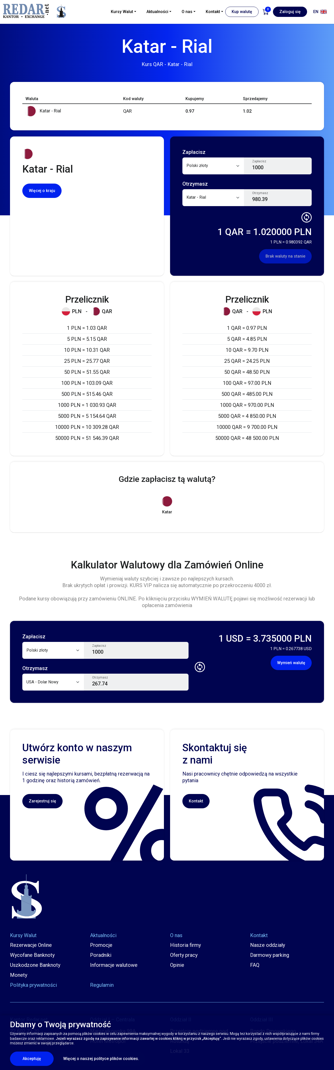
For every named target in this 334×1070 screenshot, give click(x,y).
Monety (18, 975)
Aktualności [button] (157, 11)
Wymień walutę (291, 662)
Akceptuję (38, 1058)
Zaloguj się (290, 11)
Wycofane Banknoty (32, 955)
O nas (176, 935)
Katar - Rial (43, 111)
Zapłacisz (259, 161)
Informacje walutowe (113, 965)
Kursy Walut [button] (122, 11)
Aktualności (103, 935)
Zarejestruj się (42, 801)
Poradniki (100, 955)
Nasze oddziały (267, 945)
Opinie (177, 965)
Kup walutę (242, 11)
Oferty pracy (184, 955)
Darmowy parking (269, 955)
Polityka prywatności (33, 985)
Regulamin (102, 985)
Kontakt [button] (213, 11)
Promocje (101, 945)
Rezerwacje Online (31, 945)
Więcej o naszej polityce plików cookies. (101, 1058)
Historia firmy (185, 945)
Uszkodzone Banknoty (35, 965)
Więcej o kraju (42, 190)
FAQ (254, 965)
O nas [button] (187, 11)
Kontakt (196, 801)
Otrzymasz (260, 193)
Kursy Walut (23, 935)
